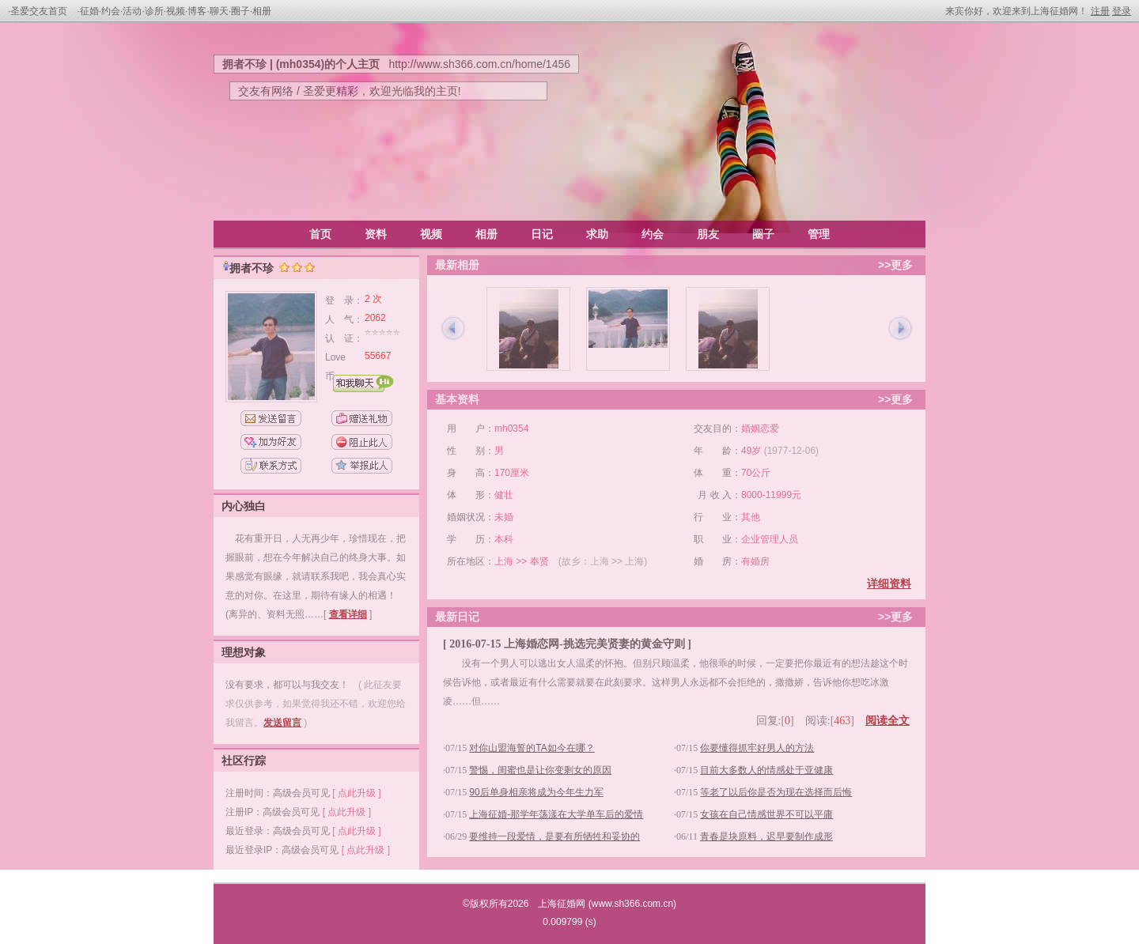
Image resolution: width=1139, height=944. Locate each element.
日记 (542, 234)
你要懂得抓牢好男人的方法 (757, 747)
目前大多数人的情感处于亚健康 (766, 770)
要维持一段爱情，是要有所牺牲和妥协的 (554, 836)
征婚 (89, 11)
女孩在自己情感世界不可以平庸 (766, 814)
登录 (1121, 11)
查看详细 (348, 614)
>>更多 (895, 265)
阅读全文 (887, 720)
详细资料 (889, 583)
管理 (819, 234)
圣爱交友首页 (38, 11)
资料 (376, 234)
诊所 (154, 11)
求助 (597, 234)
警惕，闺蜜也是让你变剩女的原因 (540, 770)
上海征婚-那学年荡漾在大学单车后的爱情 (556, 814)
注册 (1100, 11)
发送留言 (282, 722)
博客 (196, 11)
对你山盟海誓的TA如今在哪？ (531, 747)
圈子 (240, 11)
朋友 (708, 234)
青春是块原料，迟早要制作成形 (766, 836)
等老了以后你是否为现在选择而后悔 (776, 792)
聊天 (219, 11)
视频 (175, 11)
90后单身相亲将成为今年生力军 (536, 792)
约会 (110, 11)
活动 (132, 11)
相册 (261, 11)
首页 (320, 234)
